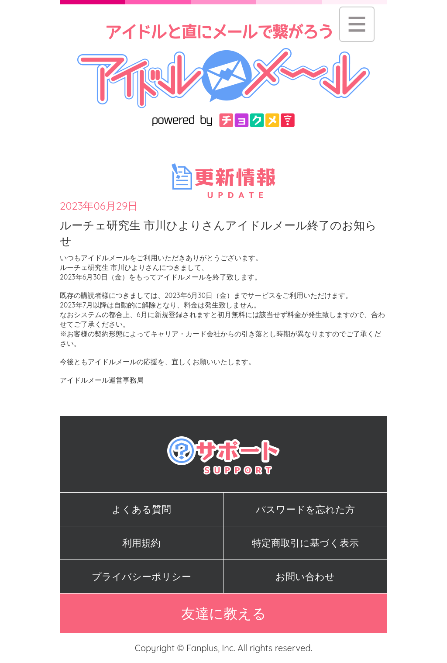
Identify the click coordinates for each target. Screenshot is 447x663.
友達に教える (223, 613)
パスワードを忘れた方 (305, 509)
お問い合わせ (305, 576)
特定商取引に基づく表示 (305, 543)
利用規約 (141, 543)
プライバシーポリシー (141, 576)
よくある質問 (141, 509)
